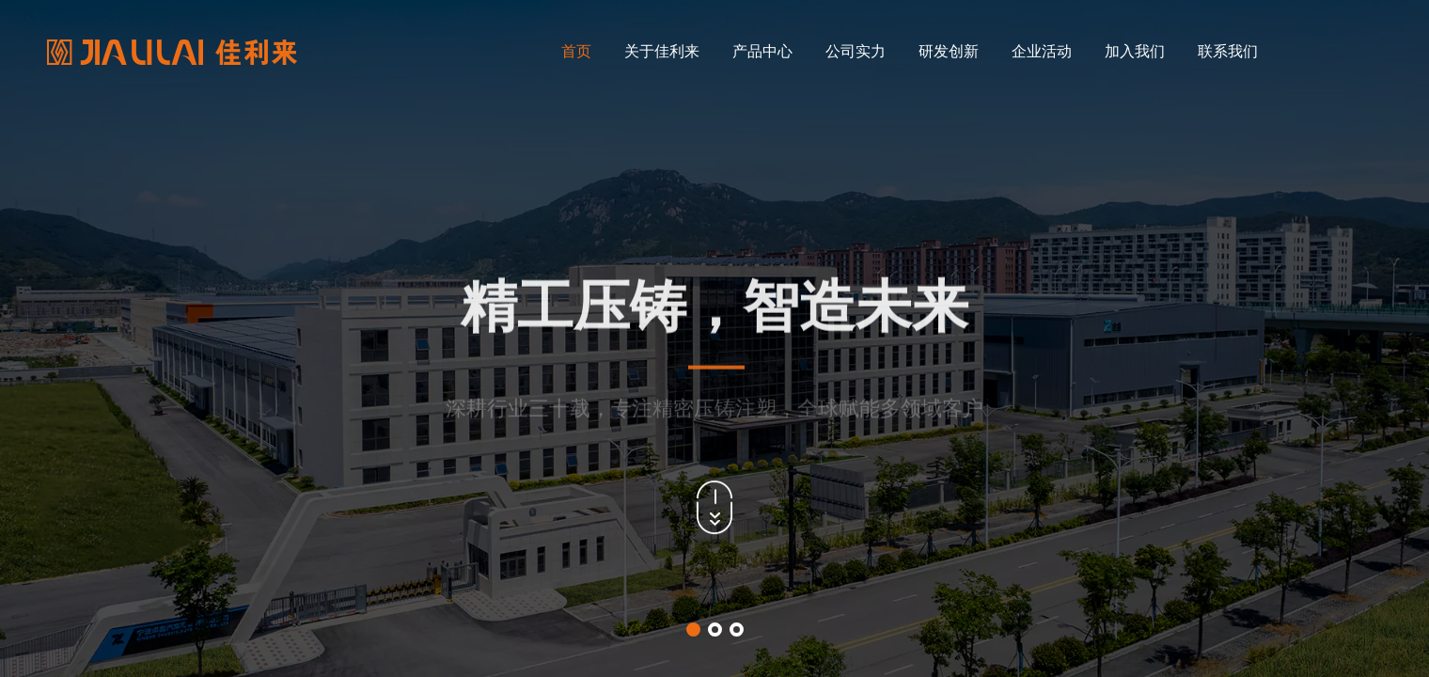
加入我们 (1135, 51)
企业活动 (1042, 51)
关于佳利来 (661, 51)
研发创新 (949, 51)
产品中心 (762, 51)
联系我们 (1228, 51)
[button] (693, 629)
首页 (576, 51)
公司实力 (855, 51)
